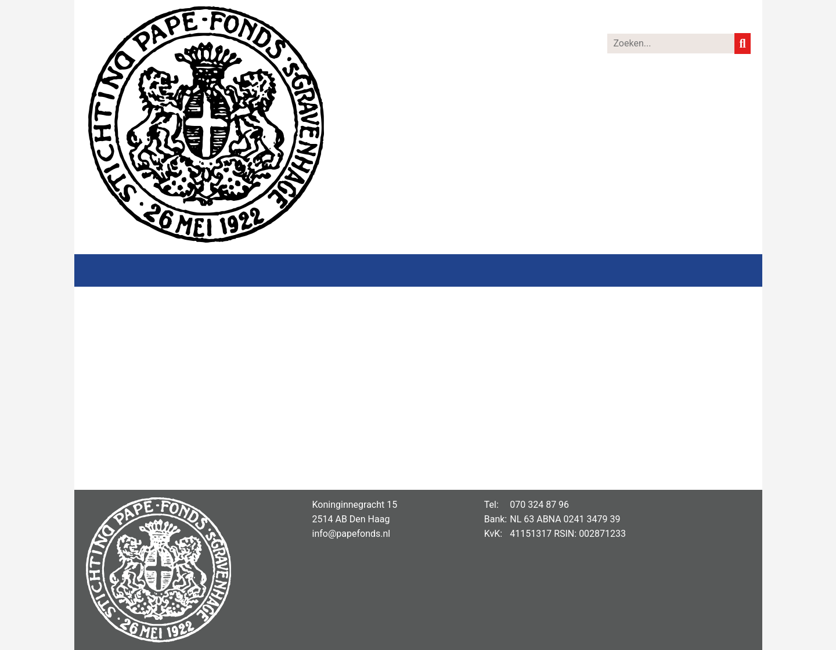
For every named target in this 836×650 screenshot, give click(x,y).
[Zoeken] (671, 43)
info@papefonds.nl (351, 533)
